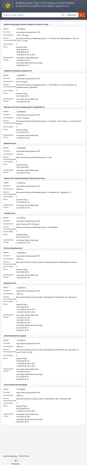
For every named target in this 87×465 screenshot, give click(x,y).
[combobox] (16, 461)
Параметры (70, 15)
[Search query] (32, 14)
